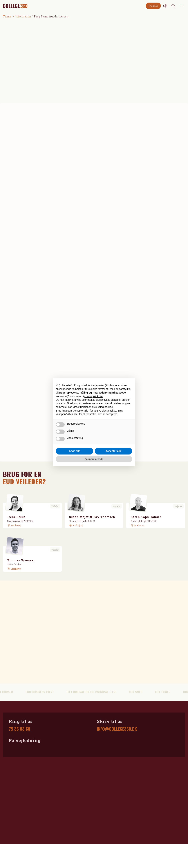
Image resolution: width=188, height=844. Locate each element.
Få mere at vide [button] (94, 459)
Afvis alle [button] (74, 451)
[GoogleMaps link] (14, 525)
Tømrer (7, 16)
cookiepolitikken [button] (93, 396)
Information (23, 16)
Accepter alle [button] (113, 451)
